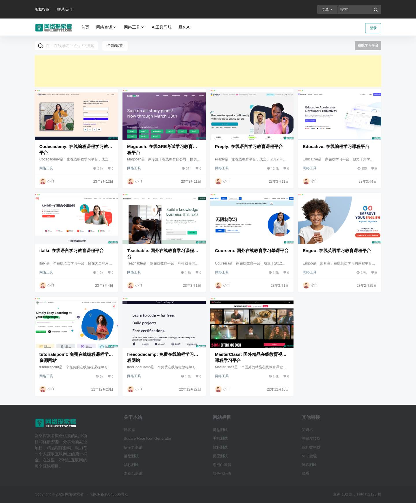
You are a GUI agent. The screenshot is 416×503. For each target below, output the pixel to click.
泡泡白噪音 (222, 465)
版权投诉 (42, 9)
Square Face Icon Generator (147, 438)
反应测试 (220, 456)
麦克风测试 (133, 473)
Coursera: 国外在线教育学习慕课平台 (252, 250)
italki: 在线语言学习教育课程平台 (71, 250)
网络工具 (134, 27)
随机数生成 (311, 447)
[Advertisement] (208, 71)
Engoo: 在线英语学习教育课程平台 (337, 250)
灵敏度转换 (311, 438)
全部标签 (115, 45)
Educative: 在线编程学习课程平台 (336, 146)
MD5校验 (309, 456)
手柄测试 (220, 438)
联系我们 (64, 9)
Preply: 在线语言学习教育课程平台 (249, 146)
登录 (373, 28)
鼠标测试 (131, 465)
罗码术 (307, 430)
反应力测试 (133, 447)
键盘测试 (131, 456)
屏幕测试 (309, 465)
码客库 (129, 430)
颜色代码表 (222, 473)
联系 (305, 473)
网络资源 (106, 27)
